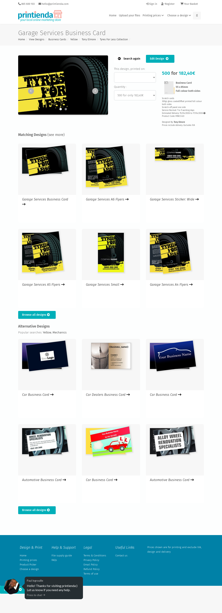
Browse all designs (37, 314)
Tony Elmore (89, 39)
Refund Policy (92, 569)
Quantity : (120, 87)
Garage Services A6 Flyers (107, 199)
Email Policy (91, 564)
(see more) (56, 135)
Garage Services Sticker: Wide (174, 199)
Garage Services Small (105, 285)
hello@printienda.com (54, 3)
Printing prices (154, 15)
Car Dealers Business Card (108, 395)
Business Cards (57, 39)
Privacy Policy (91, 560)
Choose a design (179, 15)
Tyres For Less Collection (114, 39)
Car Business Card (38, 395)
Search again (129, 58)
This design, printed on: (129, 69)
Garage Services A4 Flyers (171, 285)
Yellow (74, 39)
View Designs (36, 39)
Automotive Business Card (44, 480)
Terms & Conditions (95, 555)
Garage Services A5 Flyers (43, 285)
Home (113, 15)
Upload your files (129, 15)
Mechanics (60, 332)
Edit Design (160, 58)
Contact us (121, 555)
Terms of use (91, 573)
